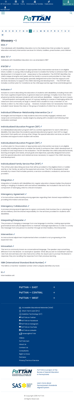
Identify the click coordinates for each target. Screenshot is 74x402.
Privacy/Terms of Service (29, 360)
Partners (22, 357)
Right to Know (24, 354)
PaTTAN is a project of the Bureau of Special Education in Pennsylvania (48, 372)
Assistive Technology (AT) (30, 314)
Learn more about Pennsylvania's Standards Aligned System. (47, 385)
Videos (21, 338)
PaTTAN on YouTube (28, 327)
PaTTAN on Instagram (28, 324)
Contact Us (23, 347)
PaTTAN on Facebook (28, 321)
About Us (22, 344)
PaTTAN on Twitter (27, 317)
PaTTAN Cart (24, 341)
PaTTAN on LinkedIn (27, 330)
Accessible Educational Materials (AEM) (36, 308)
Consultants (24, 351)
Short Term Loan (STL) (29, 311)
